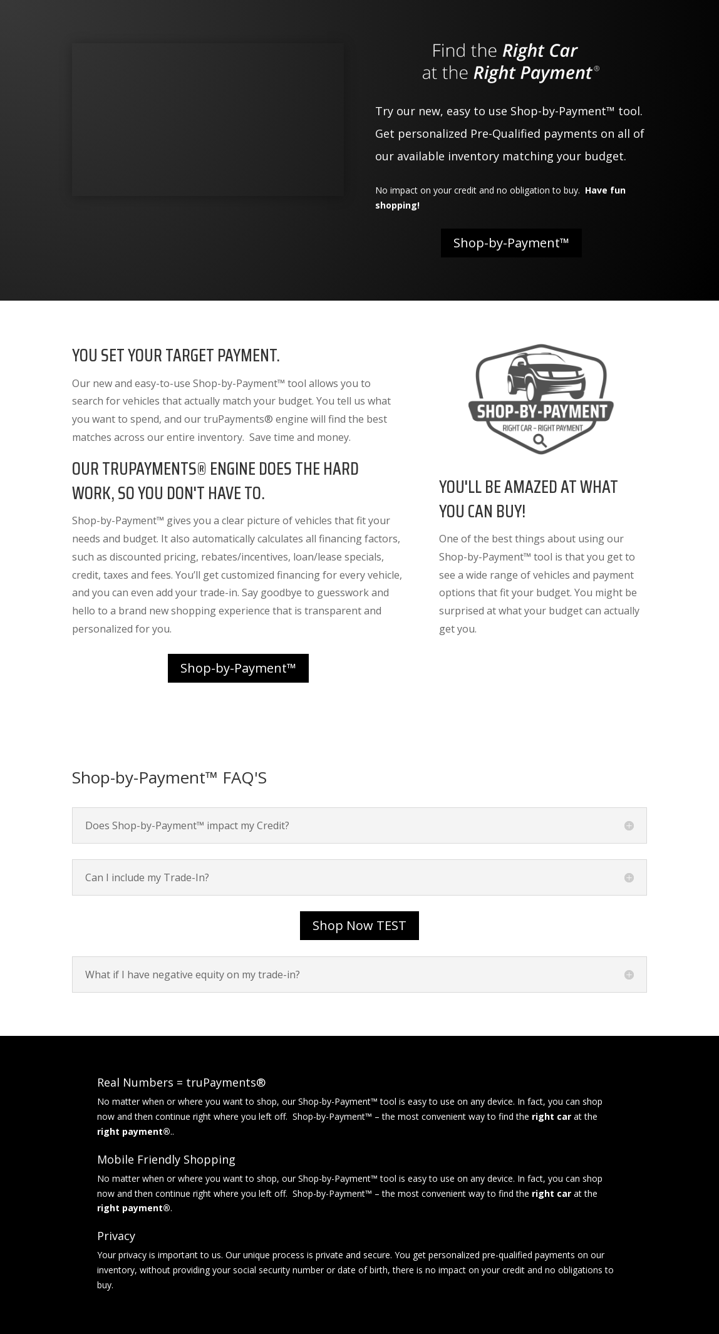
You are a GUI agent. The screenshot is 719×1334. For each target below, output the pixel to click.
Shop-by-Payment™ (511, 242)
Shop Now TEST (359, 925)
